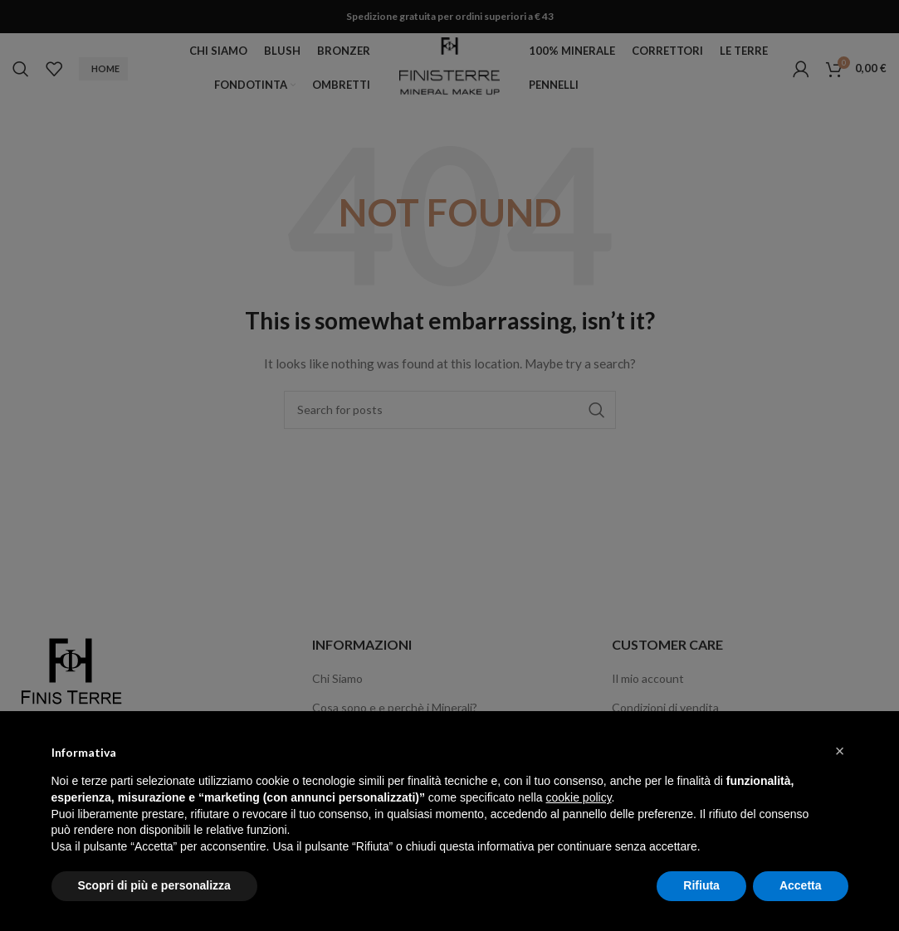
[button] (840, 751)
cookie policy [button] (578, 797)
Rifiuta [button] (701, 885)
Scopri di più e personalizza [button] (154, 885)
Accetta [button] (800, 885)
